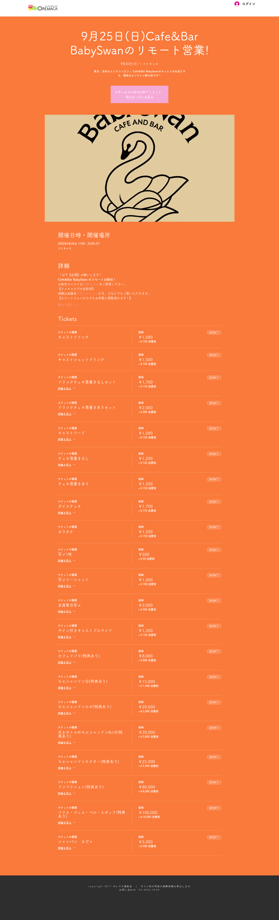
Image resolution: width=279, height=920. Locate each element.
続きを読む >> (68, 304)
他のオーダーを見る (139, 96)
